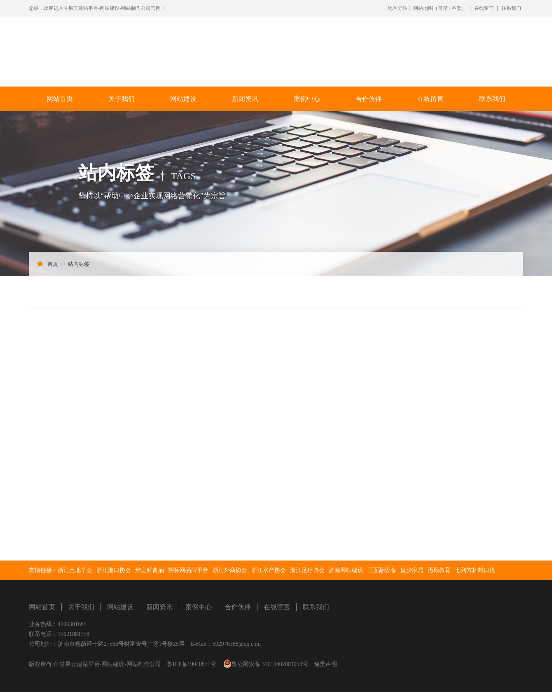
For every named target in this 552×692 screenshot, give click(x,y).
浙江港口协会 (113, 570)
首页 (52, 264)
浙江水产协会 (268, 570)
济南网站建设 (346, 570)
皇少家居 (411, 570)
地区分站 (397, 8)
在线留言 (484, 8)
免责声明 (325, 664)
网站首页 (60, 98)
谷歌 (456, 8)
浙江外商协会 (230, 570)
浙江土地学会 (75, 570)
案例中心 (307, 98)
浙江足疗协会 (307, 570)
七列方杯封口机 (475, 570)
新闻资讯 (245, 98)
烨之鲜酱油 (149, 570)
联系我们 (511, 8)
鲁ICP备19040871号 (191, 664)
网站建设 (183, 98)
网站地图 (423, 8)
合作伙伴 (369, 98)
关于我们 (121, 98)
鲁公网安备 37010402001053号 (270, 664)
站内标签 (78, 264)
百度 (443, 8)
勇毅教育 (439, 570)
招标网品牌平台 (188, 570)
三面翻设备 (381, 570)
